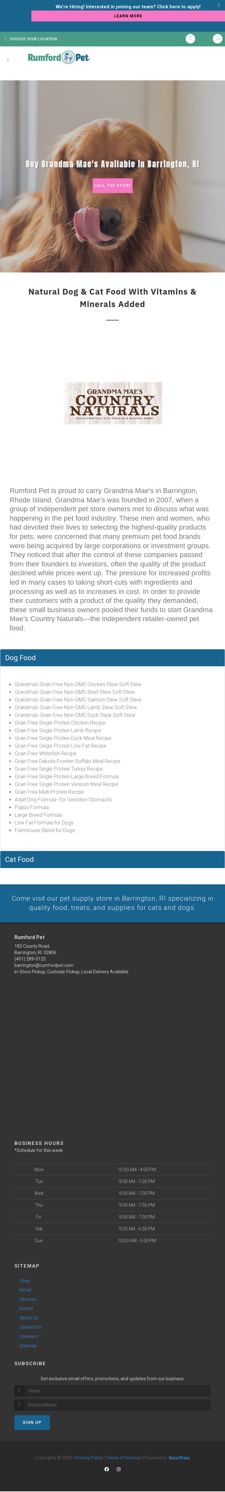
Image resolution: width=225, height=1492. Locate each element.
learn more (128, 16)
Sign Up (32, 1423)
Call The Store (112, 185)
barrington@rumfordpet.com (43, 966)
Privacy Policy (89, 1458)
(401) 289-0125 (30, 959)
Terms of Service (123, 1458)
